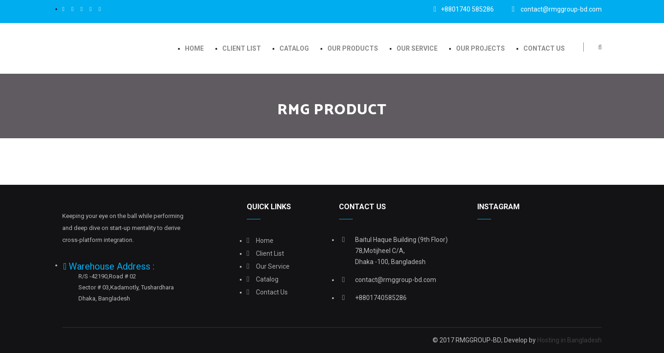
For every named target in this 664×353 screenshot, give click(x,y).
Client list (241, 48)
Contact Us (544, 48)
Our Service (417, 48)
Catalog (294, 48)
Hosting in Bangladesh (569, 340)
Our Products (352, 48)
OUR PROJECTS (480, 48)
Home (194, 48)
